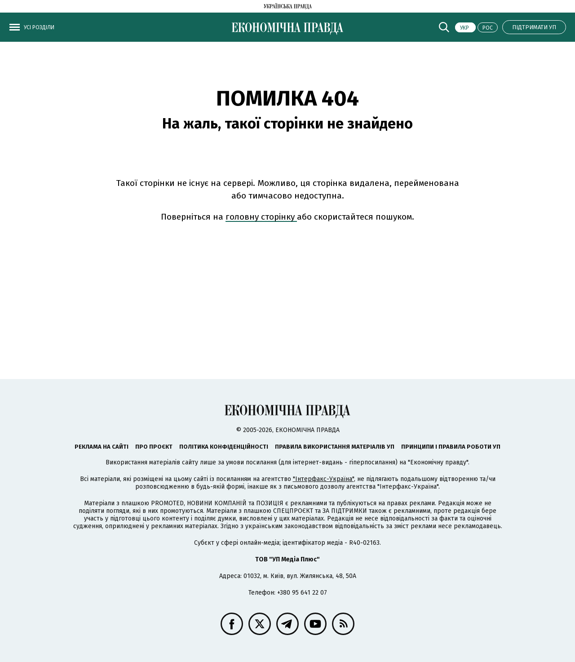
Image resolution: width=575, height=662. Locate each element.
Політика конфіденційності (223, 446)
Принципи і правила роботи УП (450, 446)
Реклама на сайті (101, 446)
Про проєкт (153, 446)
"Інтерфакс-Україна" (323, 479)
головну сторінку (261, 217)
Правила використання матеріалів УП (334, 446)
